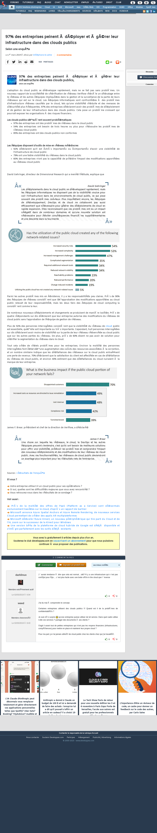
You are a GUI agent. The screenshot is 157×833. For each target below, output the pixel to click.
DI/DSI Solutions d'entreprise (29, 7)
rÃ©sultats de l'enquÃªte (31, 486)
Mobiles (139, 7)
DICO (114, 11)
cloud (109, 339)
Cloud (47, 7)
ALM (60, 7)
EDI (98, 7)
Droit (109, 2)
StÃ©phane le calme (42, 68)
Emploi (85, 2)
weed (21, 643)
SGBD (121, 7)
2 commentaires (64, 68)
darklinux (21, 614)
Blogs (47, 2)
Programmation (109, 7)
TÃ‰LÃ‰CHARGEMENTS (68, 11)
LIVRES (52, 11)
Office (130, 7)
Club (118, 2)
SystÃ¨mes (150, 7)
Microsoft (69, 7)
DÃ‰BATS (98, 11)
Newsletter (71, 2)
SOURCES (86, 11)
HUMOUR (123, 11)
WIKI (107, 11)
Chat (57, 2)
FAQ (39, 2)
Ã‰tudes (97, 2)
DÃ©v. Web (88, 7)
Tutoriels (28, 2)
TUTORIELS (21, 11)
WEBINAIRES (40, 11)
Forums (14, 2)
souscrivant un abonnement (69, 554)
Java (78, 7)
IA (54, 7)
